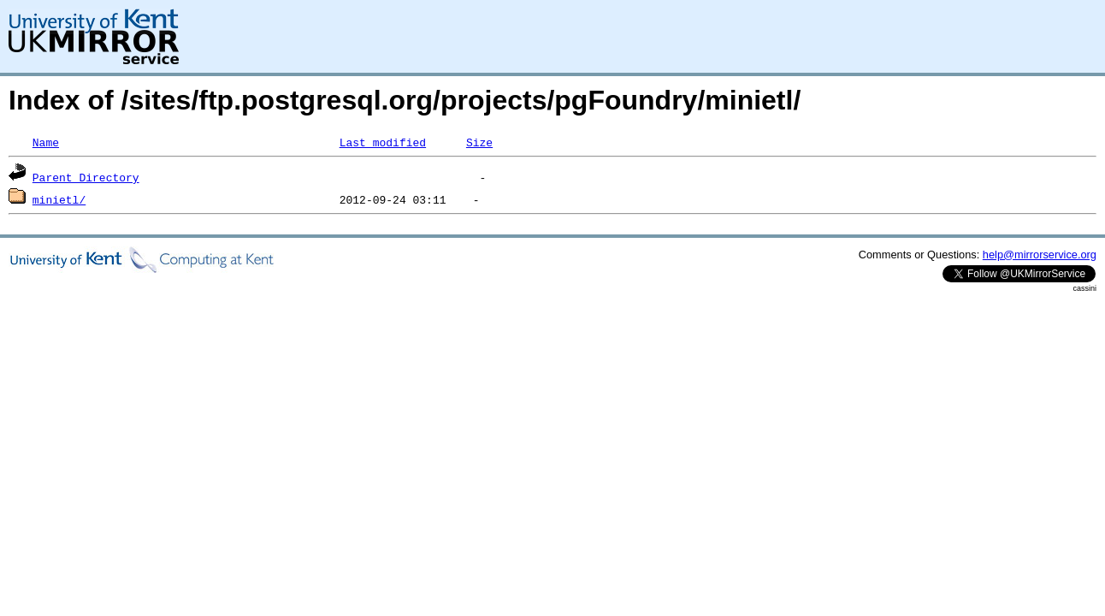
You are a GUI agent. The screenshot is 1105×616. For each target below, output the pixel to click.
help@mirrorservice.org (1039, 254)
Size (479, 142)
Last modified (383, 142)
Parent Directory (85, 177)
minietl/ (59, 199)
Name (45, 142)
